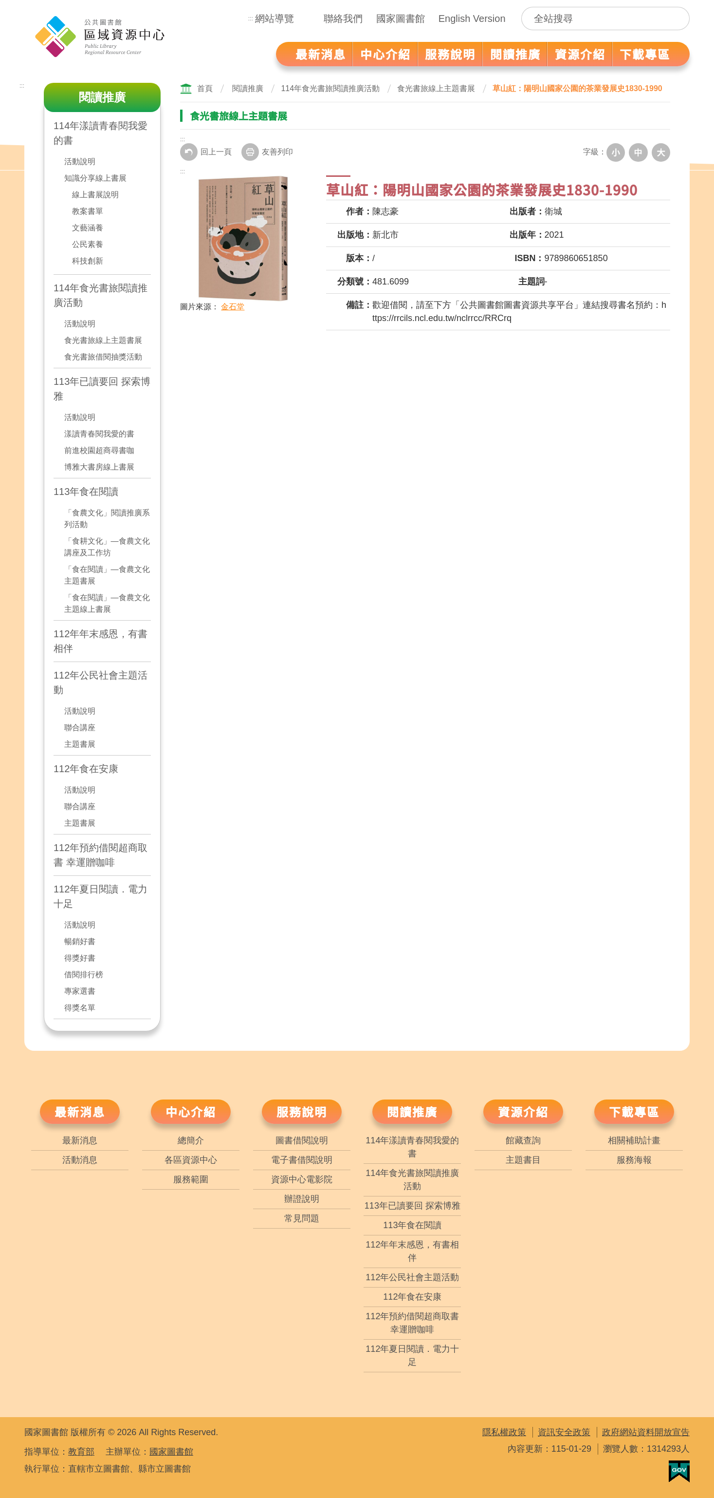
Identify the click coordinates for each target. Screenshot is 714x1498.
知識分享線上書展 (95, 178)
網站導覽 (274, 18)
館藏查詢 (523, 1140)
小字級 (618, 152)
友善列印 (267, 152)
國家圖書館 (400, 18)
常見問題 (301, 1218)
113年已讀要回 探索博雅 (102, 388)
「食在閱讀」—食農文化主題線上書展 (107, 603)
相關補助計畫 (634, 1140)
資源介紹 (523, 1111)
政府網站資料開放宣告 (646, 1432)
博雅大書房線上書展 (99, 467)
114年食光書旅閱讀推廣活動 (100, 295)
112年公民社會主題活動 (100, 682)
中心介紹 (190, 1111)
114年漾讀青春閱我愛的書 (100, 133)
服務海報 (634, 1160)
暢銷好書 (79, 941)
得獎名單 (79, 1008)
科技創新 (87, 261)
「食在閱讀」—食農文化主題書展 (107, 575)
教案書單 (87, 211)
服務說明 (301, 1111)
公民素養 (87, 244)
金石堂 (232, 306)
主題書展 (79, 744)
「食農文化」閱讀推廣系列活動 (107, 519)
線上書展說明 (95, 194)
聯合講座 (79, 727)
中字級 (640, 152)
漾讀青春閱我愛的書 (99, 434)
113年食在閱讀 (86, 491)
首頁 (205, 88)
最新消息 (80, 1111)
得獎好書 (79, 958)
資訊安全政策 (564, 1432)
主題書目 (523, 1160)
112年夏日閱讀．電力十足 (100, 896)
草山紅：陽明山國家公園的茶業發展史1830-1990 (577, 88)
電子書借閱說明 (301, 1160)
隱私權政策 (504, 1432)
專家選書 (79, 991)
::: (250, 18)
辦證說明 (301, 1199)
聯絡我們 (343, 18)
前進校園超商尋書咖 (99, 450)
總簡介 (191, 1140)
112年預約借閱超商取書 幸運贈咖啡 (100, 855)
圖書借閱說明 (301, 1140)
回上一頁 (206, 152)
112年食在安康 (86, 768)
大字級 (661, 152)
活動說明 (79, 161)
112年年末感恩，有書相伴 (100, 641)
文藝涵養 (87, 228)
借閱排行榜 (83, 974)
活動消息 (79, 1160)
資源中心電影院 (301, 1179)
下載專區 (634, 1111)
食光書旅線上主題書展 (103, 340)
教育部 (81, 1452)
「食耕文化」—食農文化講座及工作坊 (107, 547)
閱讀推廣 (247, 88)
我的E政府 (679, 1471)
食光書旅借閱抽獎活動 (103, 357)
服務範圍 (190, 1179)
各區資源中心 (191, 1160)
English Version (472, 18)
